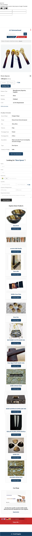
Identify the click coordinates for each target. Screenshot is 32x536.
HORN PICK (16, 454)
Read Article (16, 512)
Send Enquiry (16, 534)
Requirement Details (5, 193)
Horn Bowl (16, 225)
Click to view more (4, 106)
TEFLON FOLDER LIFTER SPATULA (16, 431)
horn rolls (16, 271)
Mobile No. (3, 175)
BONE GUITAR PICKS (16, 386)
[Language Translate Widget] (18, 519)
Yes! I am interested (16, 154)
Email (2, 169)
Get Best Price (5, 86)
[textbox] (11, 82)
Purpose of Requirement (6, 187)
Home (3, 41)
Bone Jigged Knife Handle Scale (16, 363)
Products (7, 41)
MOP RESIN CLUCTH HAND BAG (16, 340)
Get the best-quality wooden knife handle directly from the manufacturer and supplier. (16, 508)
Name (2, 163)
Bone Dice (16, 317)
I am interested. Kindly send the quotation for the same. (16, 196)
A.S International (15, 30)
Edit (18, 82)
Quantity (2, 181)
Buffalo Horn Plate (16, 294)
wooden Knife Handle (16, 248)
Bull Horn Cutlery (14, 41)
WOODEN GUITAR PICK (16, 477)
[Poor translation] (5, 8)
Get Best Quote (16, 228)
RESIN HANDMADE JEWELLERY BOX (16, 408)
